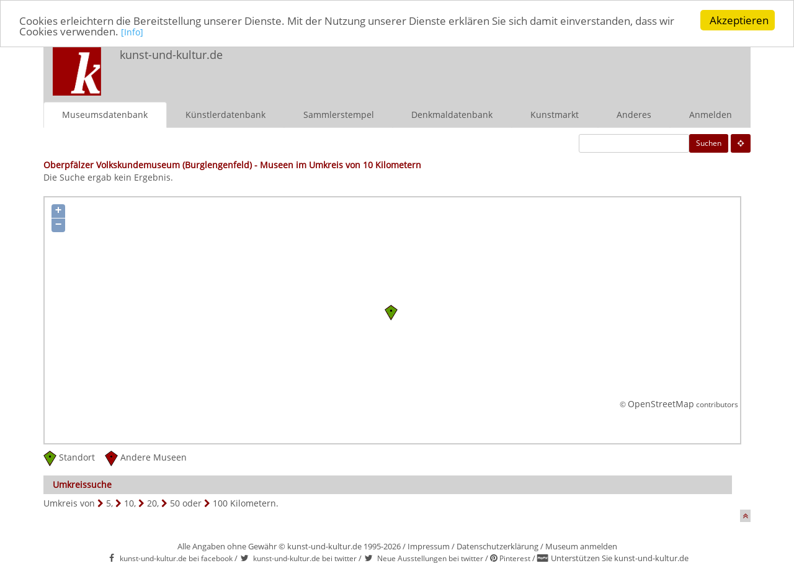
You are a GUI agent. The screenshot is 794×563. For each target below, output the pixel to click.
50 (175, 502)
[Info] (132, 31)
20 (152, 502)
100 (220, 502)
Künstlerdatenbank (225, 114)
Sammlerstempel (338, 114)
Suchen (708, 142)
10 (129, 502)
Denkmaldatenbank (452, 114)
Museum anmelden (581, 545)
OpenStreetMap (661, 404)
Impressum (429, 545)
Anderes (634, 114)
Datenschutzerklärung (497, 545)
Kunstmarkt (554, 114)
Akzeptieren (739, 20)
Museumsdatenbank (105, 114)
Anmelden (710, 114)
